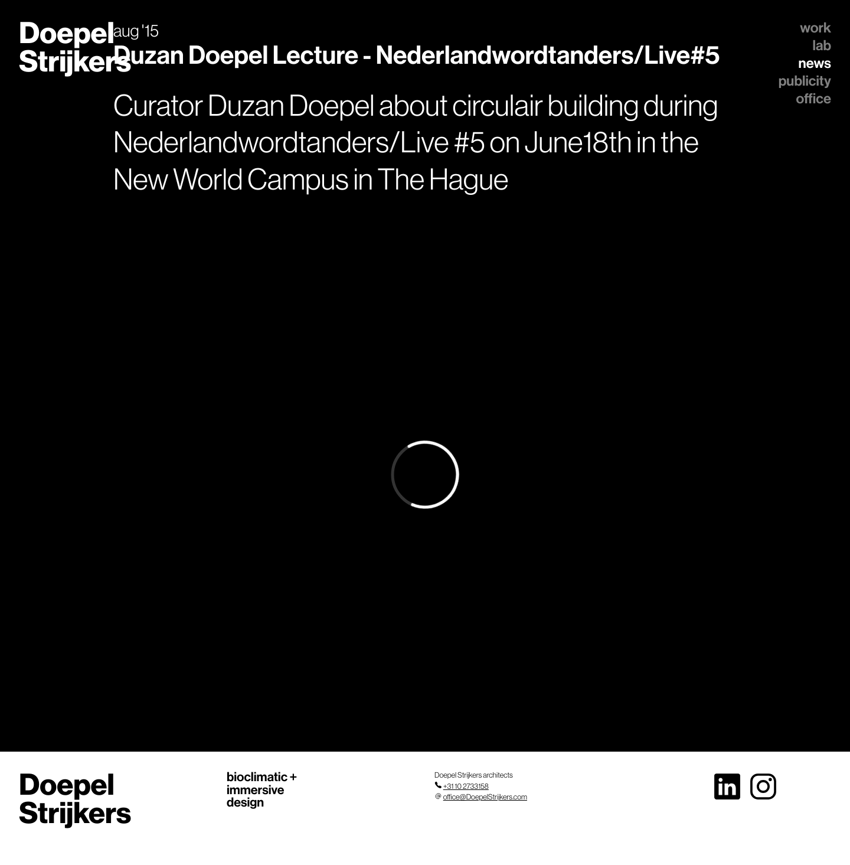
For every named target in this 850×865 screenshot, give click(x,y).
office (813, 98)
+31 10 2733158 (466, 786)
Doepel (75, 47)
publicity (805, 81)
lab (821, 45)
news (815, 63)
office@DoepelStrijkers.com (485, 797)
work (815, 28)
